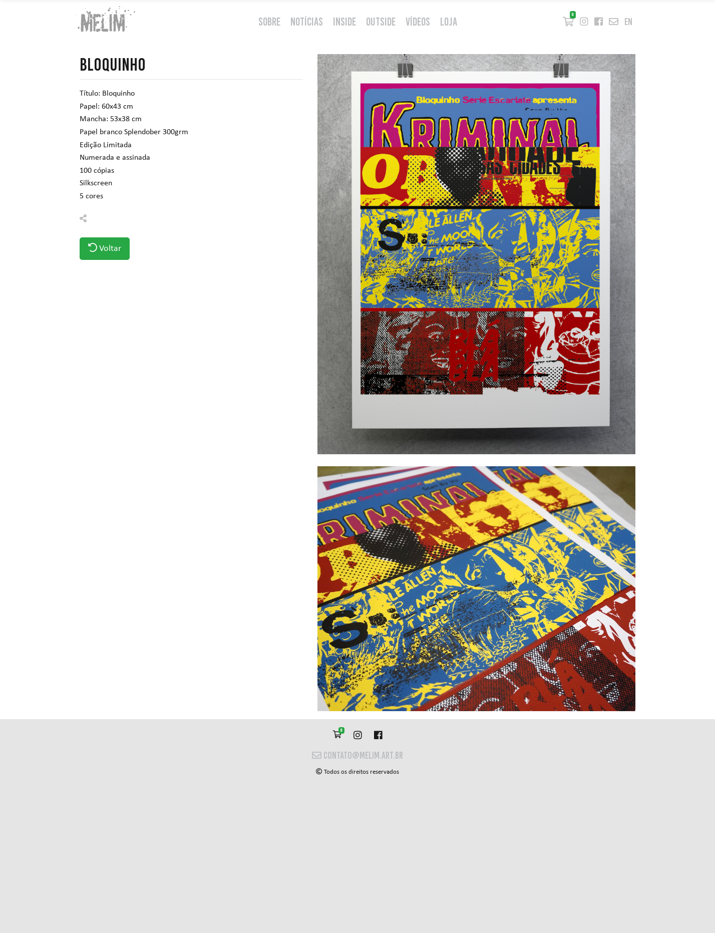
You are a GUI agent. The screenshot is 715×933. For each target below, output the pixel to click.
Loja (448, 22)
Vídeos (418, 22)
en (628, 22)
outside (381, 22)
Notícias (306, 22)
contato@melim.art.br (357, 755)
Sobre (269, 22)
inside (344, 22)
